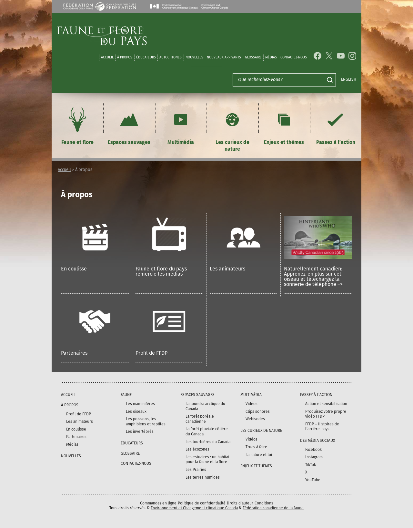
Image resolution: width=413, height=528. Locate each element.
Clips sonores (258, 411)
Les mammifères (140, 403)
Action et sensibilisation (326, 403)
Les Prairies (196, 469)
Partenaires (74, 353)
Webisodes (255, 419)
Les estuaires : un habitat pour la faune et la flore (207, 459)
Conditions (264, 503)
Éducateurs (146, 57)
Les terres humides (203, 477)
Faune (126, 394)
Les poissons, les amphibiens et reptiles (146, 421)
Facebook (313, 449)
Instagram (314, 457)
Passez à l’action (335, 125)
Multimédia (180, 125)
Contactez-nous (293, 57)
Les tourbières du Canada (208, 442)
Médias (72, 444)
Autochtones (170, 57)
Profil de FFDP (151, 353)
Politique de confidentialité (202, 503)
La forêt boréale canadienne (200, 419)
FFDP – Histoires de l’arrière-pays (322, 427)
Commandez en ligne (158, 503)
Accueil (107, 57)
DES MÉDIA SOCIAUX (317, 440)
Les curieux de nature (232, 128)
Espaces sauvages (129, 125)
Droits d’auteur (240, 503)
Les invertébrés (140, 431)
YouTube (312, 480)
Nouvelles (194, 57)
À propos (124, 57)
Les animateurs (227, 269)
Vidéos (251, 403)
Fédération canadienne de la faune (273, 508)
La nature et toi (259, 454)
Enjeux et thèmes (284, 125)
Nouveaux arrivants (224, 57)
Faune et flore (77, 125)
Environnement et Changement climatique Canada (194, 508)
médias (271, 57)
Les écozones (197, 449)
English (348, 79)
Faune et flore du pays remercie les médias (161, 271)
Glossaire (253, 57)
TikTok (310, 464)
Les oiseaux (136, 411)
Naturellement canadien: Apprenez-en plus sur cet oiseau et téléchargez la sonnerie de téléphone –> (313, 276)
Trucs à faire (256, 447)
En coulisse (74, 269)
